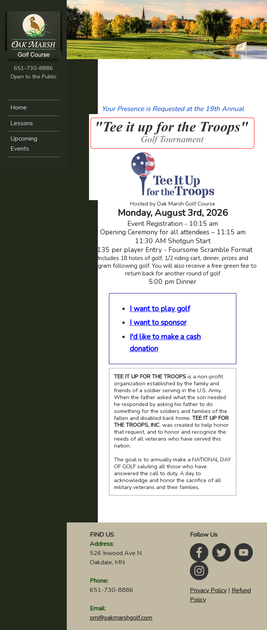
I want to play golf (160, 309)
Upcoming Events (23, 143)
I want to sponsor (158, 323)
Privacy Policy (208, 590)
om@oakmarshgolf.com (121, 617)
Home (18, 107)
